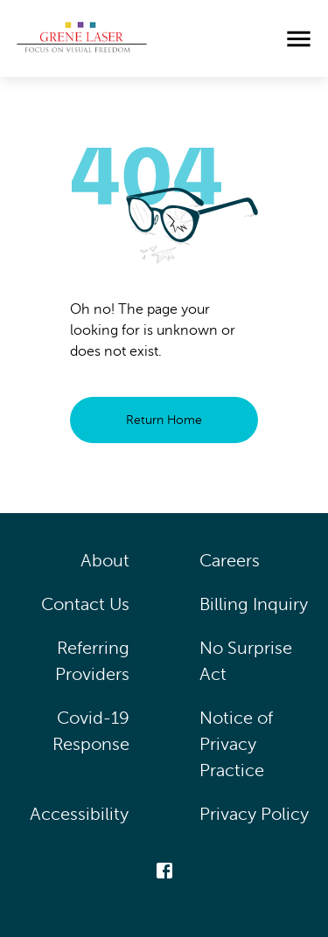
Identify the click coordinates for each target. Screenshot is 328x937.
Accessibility (79, 814)
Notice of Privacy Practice (236, 744)
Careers (229, 561)
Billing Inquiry (254, 604)
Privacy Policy (254, 814)
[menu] (298, 39)
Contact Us (85, 604)
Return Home (164, 420)
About (104, 561)
